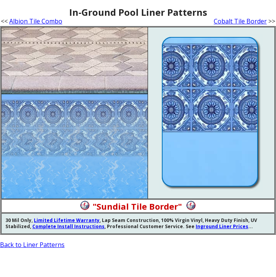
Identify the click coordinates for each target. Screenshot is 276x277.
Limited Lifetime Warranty (67, 220)
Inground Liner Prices (222, 226)
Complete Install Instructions (68, 226)
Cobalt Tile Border (240, 21)
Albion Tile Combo (35, 21)
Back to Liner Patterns (32, 244)
